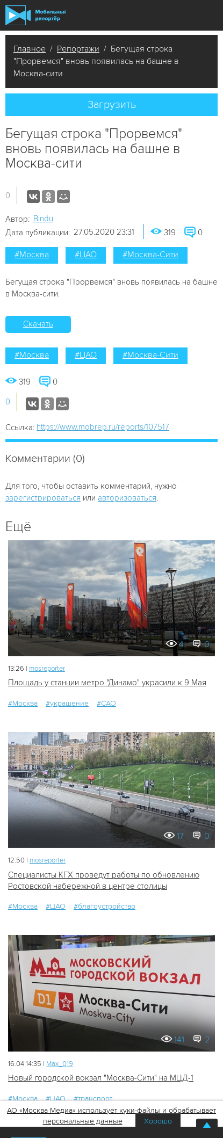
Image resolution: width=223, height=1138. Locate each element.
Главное (29, 49)
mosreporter (47, 668)
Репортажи (78, 49)
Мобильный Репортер (35, 15)
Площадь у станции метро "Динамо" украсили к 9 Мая (107, 682)
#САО (106, 703)
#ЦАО (86, 254)
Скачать (38, 324)
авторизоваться (127, 498)
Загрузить (112, 104)
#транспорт (93, 1098)
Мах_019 (59, 1064)
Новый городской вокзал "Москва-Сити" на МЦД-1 (100, 1078)
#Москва (32, 254)
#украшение (67, 703)
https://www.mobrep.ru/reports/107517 (103, 427)
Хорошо (158, 1121)
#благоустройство (104, 906)
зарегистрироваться (43, 498)
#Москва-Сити (150, 254)
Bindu (43, 218)
